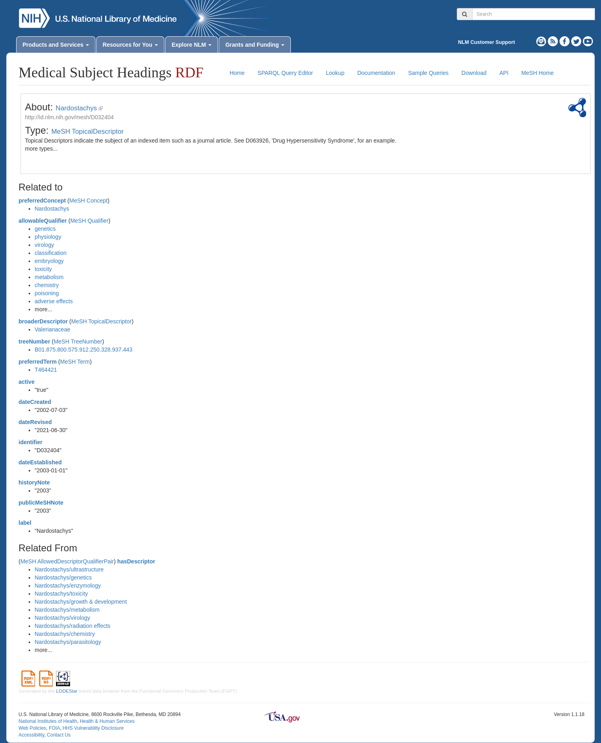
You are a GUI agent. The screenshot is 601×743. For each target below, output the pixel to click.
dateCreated (35, 402)
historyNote (34, 482)
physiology (48, 237)
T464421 (46, 369)
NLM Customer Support (486, 42)
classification (50, 253)
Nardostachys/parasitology (68, 642)
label (25, 522)
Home (237, 73)
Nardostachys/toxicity (61, 593)
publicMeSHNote (41, 502)
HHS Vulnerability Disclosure (93, 728)
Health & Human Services (107, 721)
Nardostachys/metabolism (67, 609)
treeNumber (34, 341)
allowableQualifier (43, 220)
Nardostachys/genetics (63, 577)
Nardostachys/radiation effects (72, 626)
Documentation (376, 73)
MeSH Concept (88, 200)
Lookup (335, 73)
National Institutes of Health (48, 721)
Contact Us (58, 735)
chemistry (47, 285)
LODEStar (66, 690)
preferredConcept (42, 200)
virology (44, 245)
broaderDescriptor (43, 321)
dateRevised (35, 422)
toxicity (43, 269)
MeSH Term (75, 361)
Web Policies (32, 728)
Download (474, 73)
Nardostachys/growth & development (81, 601)
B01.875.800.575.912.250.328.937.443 (84, 349)
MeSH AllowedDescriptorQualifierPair (67, 561)
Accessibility (31, 735)
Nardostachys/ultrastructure (69, 569)
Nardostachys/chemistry (65, 634)
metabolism (49, 277)
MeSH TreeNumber (78, 341)
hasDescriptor (136, 561)
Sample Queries (428, 73)
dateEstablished (40, 462)
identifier (30, 442)
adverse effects (54, 301)
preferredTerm (38, 361)
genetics (45, 229)
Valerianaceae (52, 329)
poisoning (47, 293)
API (504, 73)
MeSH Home (537, 73)
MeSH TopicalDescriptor (87, 131)
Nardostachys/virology (62, 618)
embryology (49, 261)
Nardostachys (76, 108)
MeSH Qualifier (89, 220)
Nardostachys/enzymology (68, 585)
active (27, 382)
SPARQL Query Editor (285, 73)
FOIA (54, 728)
